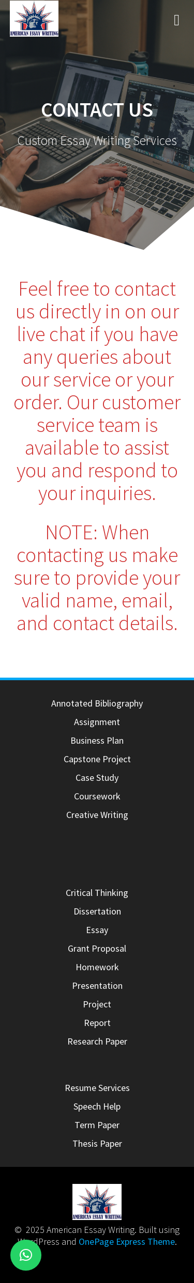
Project (97, 1004)
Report (97, 1023)
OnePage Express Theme (127, 1241)
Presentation (97, 985)
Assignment (97, 722)
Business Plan (97, 740)
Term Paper (97, 1125)
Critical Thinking (97, 893)
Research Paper (97, 1041)
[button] (25, 1255)
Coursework (97, 796)
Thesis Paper (97, 1143)
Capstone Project (97, 759)
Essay (97, 930)
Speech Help (97, 1106)
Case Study (97, 777)
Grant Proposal (97, 948)
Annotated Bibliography (97, 703)
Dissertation (97, 911)
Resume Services (97, 1088)
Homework (97, 967)
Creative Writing (97, 815)
